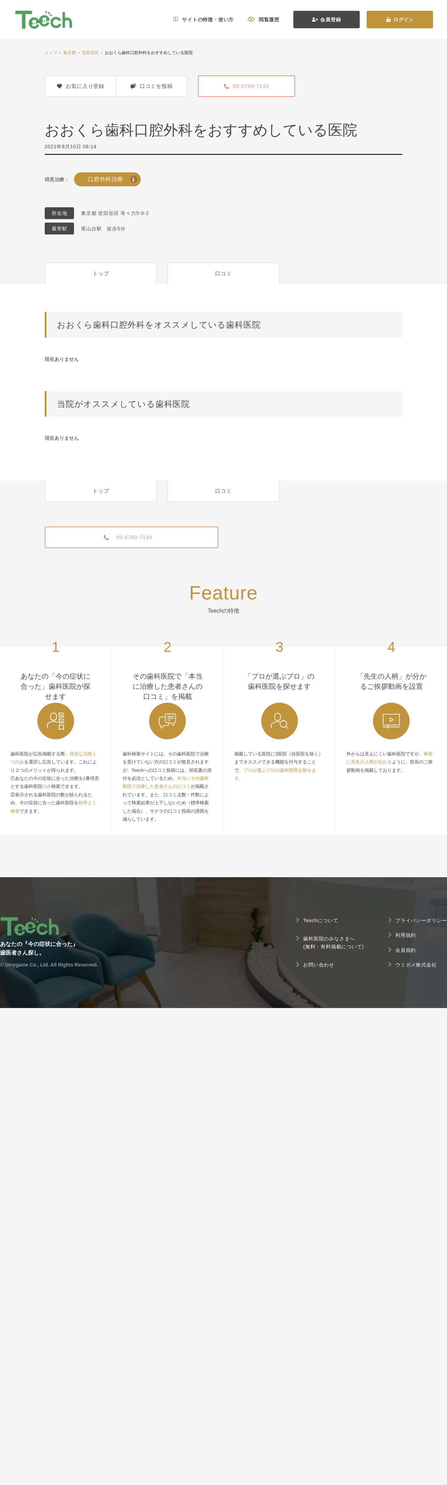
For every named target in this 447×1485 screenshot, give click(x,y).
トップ (51, 52)
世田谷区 (90, 52)
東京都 (69, 52)
